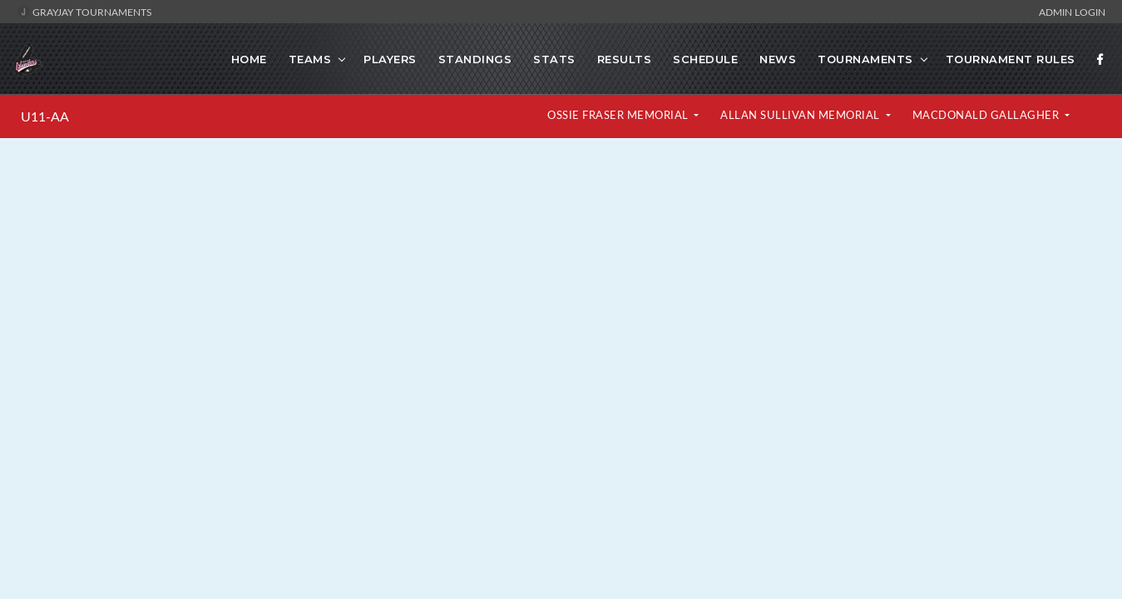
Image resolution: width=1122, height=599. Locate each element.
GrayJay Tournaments (84, 11)
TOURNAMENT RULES (1010, 59)
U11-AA (45, 116)
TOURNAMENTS (865, 59)
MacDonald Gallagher (987, 114)
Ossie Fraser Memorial (619, 114)
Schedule (705, 59)
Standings (475, 59)
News (777, 59)
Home (249, 59)
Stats (554, 59)
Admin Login (1072, 11)
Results (624, 59)
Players (390, 59)
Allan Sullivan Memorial (801, 114)
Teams (310, 59)
